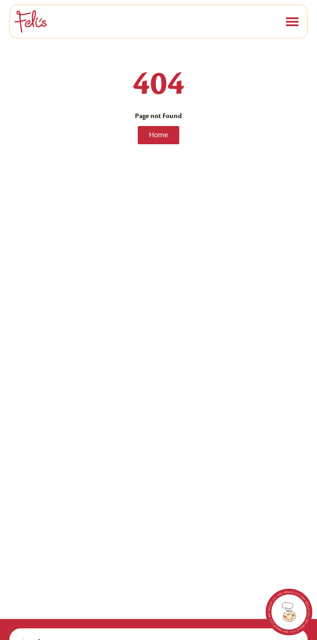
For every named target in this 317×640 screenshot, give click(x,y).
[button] (292, 21)
